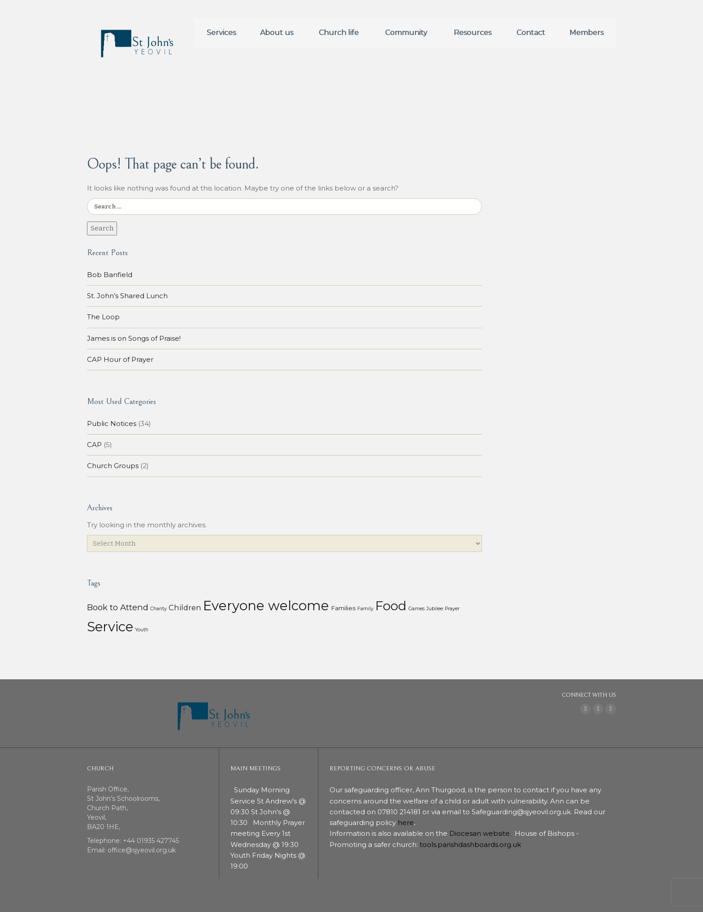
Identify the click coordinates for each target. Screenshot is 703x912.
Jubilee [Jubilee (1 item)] (434, 609)
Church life (339, 32)
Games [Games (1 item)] (416, 609)
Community (406, 32)
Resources (472, 32)
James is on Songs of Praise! (134, 338)
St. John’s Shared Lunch (127, 295)
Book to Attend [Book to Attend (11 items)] (117, 607)
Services (221, 32)
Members (586, 32)
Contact (530, 32)
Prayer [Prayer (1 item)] (452, 609)
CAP (94, 444)
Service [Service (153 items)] (110, 626)
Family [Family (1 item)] (365, 609)
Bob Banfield (109, 274)
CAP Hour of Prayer (120, 359)
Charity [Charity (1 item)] (158, 609)
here (406, 822)
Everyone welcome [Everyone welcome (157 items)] (266, 605)
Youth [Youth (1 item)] (141, 630)
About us (276, 32)
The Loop (103, 317)
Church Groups (113, 465)
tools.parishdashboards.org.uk (470, 844)
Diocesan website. (481, 833)
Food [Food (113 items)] (391, 605)
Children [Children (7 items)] (185, 607)
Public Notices (111, 423)
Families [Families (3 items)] (343, 608)
